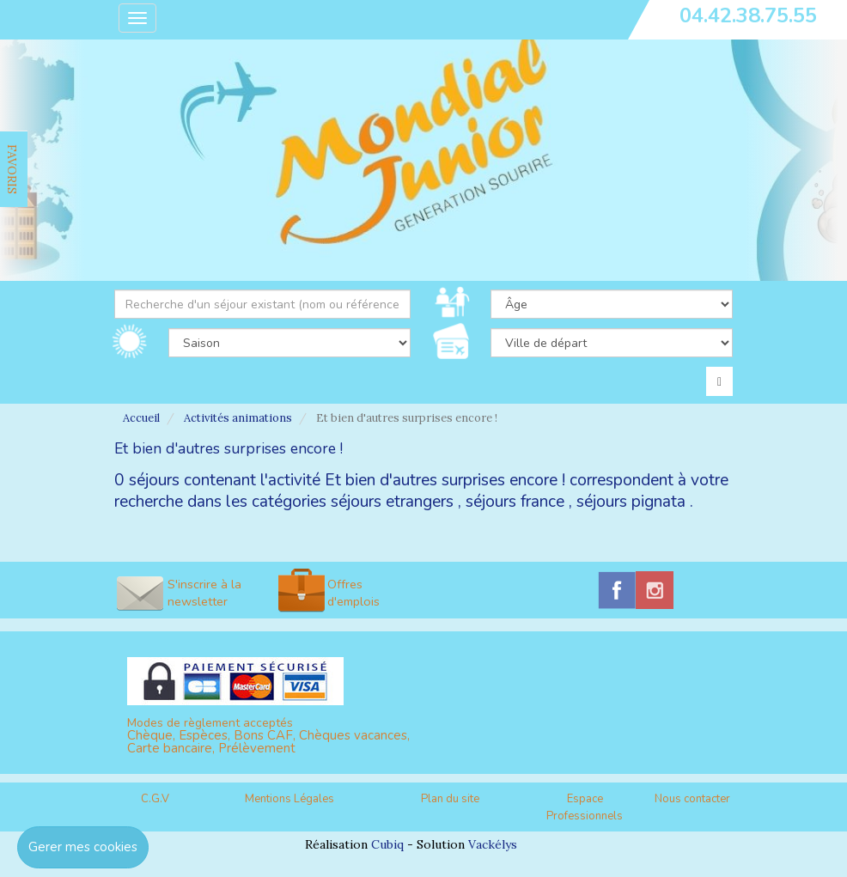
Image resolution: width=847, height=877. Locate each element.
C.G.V (155, 799)
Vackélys (492, 844)
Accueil (141, 418)
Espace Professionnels (584, 808)
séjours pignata (631, 501)
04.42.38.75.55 (748, 15)
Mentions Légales (289, 799)
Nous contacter (692, 799)
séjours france (515, 501)
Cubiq (387, 844)
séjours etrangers (392, 501)
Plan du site (450, 799)
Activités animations (238, 418)
